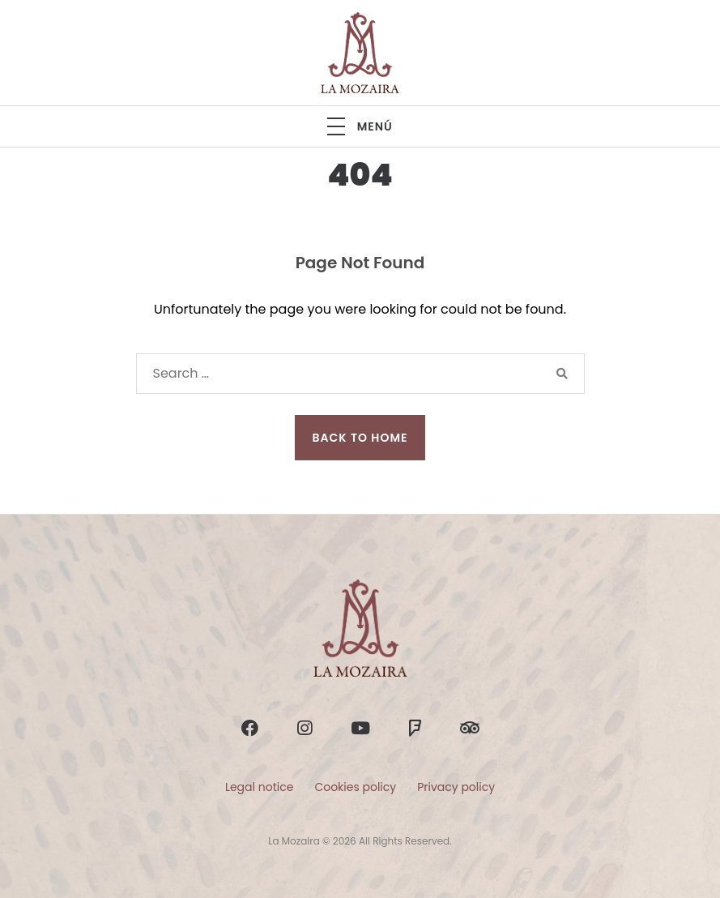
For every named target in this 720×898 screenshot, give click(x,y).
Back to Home (360, 438)
